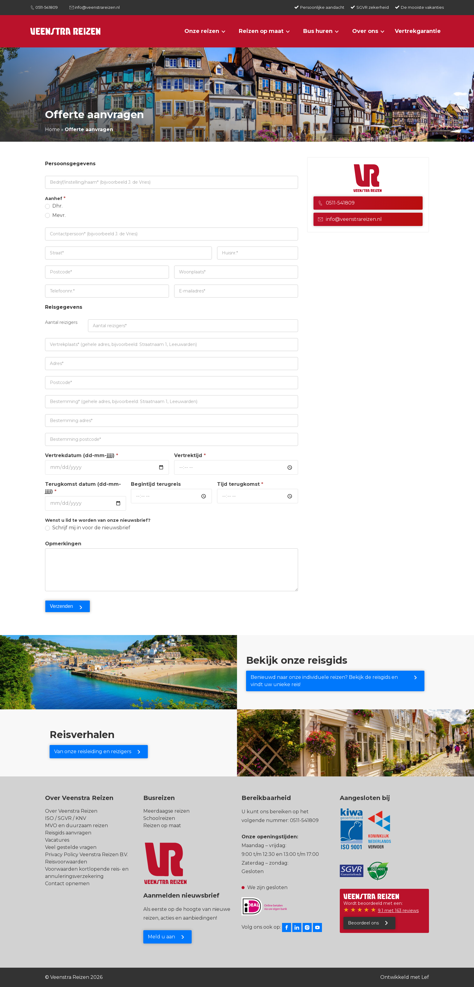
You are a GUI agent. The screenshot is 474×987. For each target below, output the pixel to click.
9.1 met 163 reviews (398, 910)
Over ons (365, 31)
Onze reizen (201, 31)
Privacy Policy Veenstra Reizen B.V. (86, 854)
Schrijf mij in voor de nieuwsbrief (87, 528)
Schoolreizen (159, 818)
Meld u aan (161, 937)
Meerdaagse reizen (166, 811)
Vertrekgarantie (418, 31)
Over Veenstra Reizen (71, 811)
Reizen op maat (261, 31)
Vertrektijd (190, 455)
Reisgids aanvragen (68, 833)
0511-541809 (46, 7)
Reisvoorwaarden (66, 862)
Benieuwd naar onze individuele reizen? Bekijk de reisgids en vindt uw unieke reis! (324, 680)
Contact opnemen (67, 883)
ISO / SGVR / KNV (65, 818)
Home (52, 129)
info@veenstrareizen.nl (97, 7)
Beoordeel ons (363, 923)
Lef (425, 977)
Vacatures (57, 840)
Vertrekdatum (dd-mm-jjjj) (81, 455)
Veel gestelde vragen (70, 847)
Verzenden (61, 606)
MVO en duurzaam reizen (76, 825)
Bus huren (318, 31)
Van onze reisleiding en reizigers (92, 751)
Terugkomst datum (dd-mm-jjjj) (83, 487)
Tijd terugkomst (240, 484)
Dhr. (54, 206)
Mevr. (55, 215)
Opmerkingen (63, 544)
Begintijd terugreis (156, 484)
